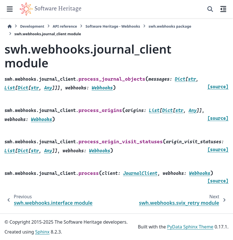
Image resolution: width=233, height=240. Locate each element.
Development (32, 26)
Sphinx (42, 232)
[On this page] (223, 9)
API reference (65, 26)
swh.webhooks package (169, 26)
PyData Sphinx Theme (190, 227)
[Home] (10, 26)
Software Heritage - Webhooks (112, 26)
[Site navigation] (10, 9)
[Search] (210, 9)
